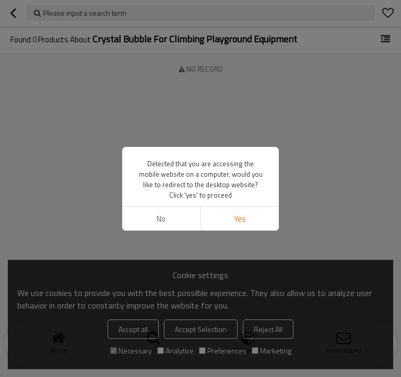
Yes (240, 219)
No (161, 219)
